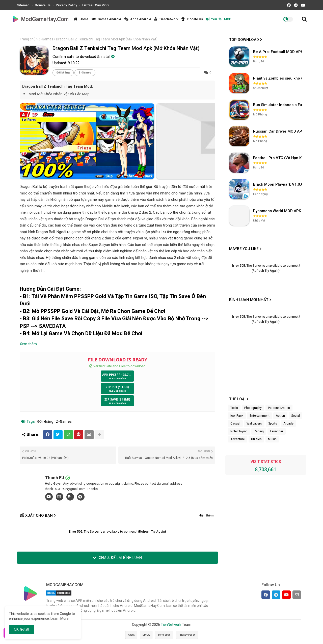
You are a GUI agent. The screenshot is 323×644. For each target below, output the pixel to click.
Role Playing (239, 431)
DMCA (146, 634)
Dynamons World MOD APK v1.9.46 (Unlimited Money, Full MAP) (278, 211)
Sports (272, 423)
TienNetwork (166, 19)
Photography (253, 408)
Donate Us (43, 5)
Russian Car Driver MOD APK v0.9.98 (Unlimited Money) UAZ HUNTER (278, 131)
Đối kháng (63, 72)
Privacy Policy (67, 5)
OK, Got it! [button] (21, 629)
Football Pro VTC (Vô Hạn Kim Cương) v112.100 (278, 158)
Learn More (59, 618)
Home (81, 19)
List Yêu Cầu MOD (95, 5)
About (131, 634)
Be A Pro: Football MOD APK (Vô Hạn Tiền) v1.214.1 (278, 51)
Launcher (276, 431)
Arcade (288, 423)
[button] (304, 19)
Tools (234, 408)
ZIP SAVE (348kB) (117, 399)
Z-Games (45, 39)
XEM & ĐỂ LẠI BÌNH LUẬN (117, 557)
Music (272, 439)
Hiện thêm (206, 515)
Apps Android (137, 19)
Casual (235, 423)
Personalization (279, 408)
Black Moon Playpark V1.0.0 (278, 184)
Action (280, 415)
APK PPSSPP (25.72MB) (118, 375)
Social (295, 415)
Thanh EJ (54, 477)
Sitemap (23, 5)
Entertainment (260, 415)
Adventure (237, 439)
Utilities (256, 439)
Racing (259, 431)
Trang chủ (28, 39)
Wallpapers (254, 423)
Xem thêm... (29, 344)
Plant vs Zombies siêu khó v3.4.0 (278, 78)
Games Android (106, 19)
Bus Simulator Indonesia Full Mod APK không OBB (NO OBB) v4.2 (278, 105)
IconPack (236, 415)
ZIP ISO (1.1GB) (117, 387)
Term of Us (164, 634)
